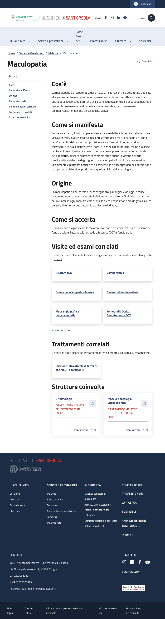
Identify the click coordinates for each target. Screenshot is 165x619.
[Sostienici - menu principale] (145, 41)
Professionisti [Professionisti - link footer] (132, 493)
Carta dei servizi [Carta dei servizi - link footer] (18, 505)
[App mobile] (124, 578)
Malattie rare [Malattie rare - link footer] (54, 523)
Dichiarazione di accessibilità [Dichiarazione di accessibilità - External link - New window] (135, 610)
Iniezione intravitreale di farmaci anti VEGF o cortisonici (76, 368)
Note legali (10, 610)
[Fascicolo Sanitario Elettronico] (133, 587)
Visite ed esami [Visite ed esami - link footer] (55, 499)
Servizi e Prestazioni (31, 53)
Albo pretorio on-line (107, 610)
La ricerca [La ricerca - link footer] (129, 502)
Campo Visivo (115, 273)
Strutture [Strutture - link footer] (15, 511)
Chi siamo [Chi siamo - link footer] (15, 494)
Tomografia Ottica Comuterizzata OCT (119, 313)
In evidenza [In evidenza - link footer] (92, 485)
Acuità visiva (64, 273)
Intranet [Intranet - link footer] (128, 535)
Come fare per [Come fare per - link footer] (132, 485)
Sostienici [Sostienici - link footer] (129, 511)
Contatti (16, 555)
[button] (142, 4)
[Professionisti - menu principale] (98, 41)
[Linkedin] (117, 18)
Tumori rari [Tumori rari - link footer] (53, 517)
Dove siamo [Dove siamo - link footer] (16, 499)
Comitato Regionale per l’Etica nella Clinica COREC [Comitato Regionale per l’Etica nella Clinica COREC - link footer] (100, 523)
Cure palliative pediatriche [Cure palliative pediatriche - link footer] (61, 511)
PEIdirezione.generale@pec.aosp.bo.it (35, 588)
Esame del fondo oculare (122, 292)
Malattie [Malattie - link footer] (51, 494)
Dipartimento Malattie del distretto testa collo (70, 409)
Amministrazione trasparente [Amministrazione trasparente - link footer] (134, 523)
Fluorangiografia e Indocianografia (67, 313)
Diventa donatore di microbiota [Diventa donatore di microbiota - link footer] (95, 496)
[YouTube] (123, 18)
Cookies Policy (28, 610)
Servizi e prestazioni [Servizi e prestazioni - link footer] (62, 485)
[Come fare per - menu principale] (80, 36)
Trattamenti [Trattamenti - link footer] (53, 505)
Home (11, 53)
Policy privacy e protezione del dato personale (64, 610)
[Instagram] (110, 18)
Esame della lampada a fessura (75, 292)
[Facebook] (104, 18)
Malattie (53, 53)
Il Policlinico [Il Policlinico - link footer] (19, 485)
